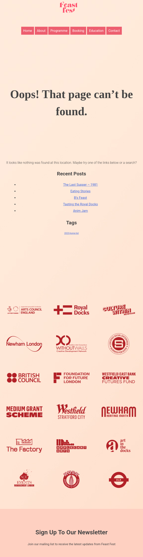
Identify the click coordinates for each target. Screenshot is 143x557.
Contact (114, 27)
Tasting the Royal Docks (80, 204)
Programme (58, 27)
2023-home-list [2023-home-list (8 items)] (71, 233)
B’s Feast (80, 198)
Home (27, 27)
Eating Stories (80, 191)
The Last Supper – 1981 (80, 185)
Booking (78, 27)
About (41, 27)
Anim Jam (80, 211)
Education (96, 27)
